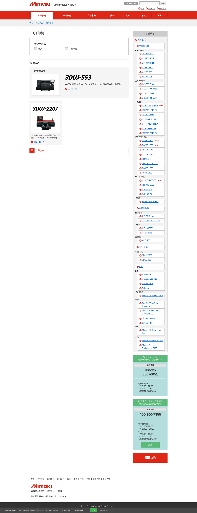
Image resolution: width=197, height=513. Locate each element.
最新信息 (151, 9)
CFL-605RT (147, 228)
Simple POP (147, 323)
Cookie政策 (62, 496)
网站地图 (34, 496)
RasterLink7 (147, 274)
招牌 (40, 48)
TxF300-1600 (148, 185)
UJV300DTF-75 (151, 180)
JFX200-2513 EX (149, 133)
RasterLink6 (147, 283)
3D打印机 (49, 23)
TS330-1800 (150, 140)
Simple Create (148, 318)
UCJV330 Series (149, 89)
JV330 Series (148, 63)
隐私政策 (52, 496)
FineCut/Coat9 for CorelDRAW (150, 312)
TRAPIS (145, 159)
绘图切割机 (144, 208)
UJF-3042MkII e (149, 128)
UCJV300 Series (149, 98)
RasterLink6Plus (149, 279)
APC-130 (146, 240)
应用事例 (67, 15)
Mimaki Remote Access (152, 340)
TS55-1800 (147, 173)
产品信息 (42, 15)
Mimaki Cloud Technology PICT (149, 346)
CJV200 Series (148, 84)
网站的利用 (43, 496)
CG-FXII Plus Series (151, 221)
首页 (142, 9)
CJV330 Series (148, 93)
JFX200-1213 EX (149, 110)
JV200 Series (148, 54)
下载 (143, 15)
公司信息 (162, 9)
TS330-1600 (147, 168)
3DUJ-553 (146, 260)
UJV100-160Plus (149, 58)
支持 (128, 15)
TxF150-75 (147, 194)
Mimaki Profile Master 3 (152, 295)
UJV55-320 (147, 72)
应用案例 (92, 15)
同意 (93, 510)
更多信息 (103, 510)
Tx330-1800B (148, 154)
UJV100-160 (147, 67)
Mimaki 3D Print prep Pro (151, 331)
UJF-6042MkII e (149, 119)
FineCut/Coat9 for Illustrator (150, 304)
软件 (141, 266)
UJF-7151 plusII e (152, 105)
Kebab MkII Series (150, 201)
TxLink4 (145, 288)
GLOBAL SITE (131, 3)
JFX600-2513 (148, 115)
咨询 (159, 15)
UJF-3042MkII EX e (151, 124)
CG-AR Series (148, 216)
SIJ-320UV (147, 77)
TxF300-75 (147, 189)
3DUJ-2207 (147, 255)
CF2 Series (147, 233)
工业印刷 (73, 48)
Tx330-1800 (147, 150)
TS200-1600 (150, 145)
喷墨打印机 (144, 46)
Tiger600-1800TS (150, 163)
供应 (112, 15)
